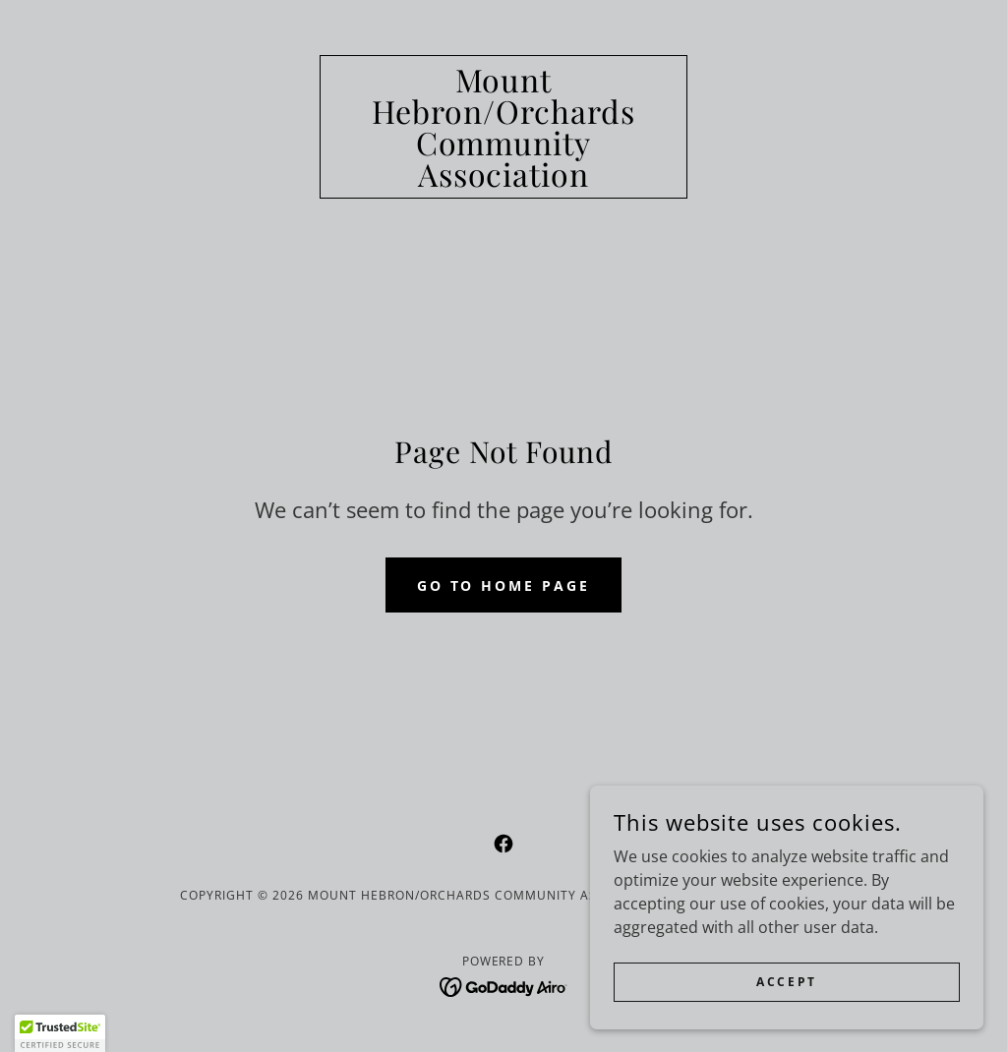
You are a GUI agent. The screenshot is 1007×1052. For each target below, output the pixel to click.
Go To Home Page (504, 585)
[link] (503, 181)
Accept (786, 981)
